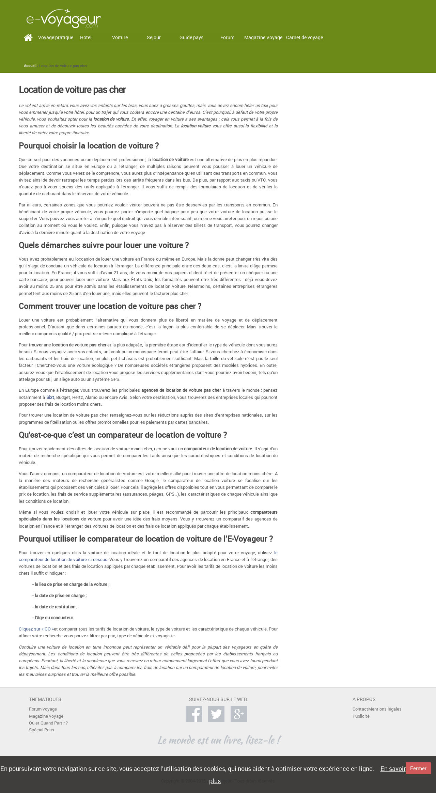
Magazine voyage (46, 716)
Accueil (30, 65)
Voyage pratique (55, 37)
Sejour (154, 37)
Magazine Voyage (263, 37)
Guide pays (191, 37)
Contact (360, 709)
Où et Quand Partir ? (48, 723)
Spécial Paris (41, 730)
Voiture (120, 37)
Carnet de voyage (304, 37)
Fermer (418, 768)
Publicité (361, 716)
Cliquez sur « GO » (36, 629)
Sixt (50, 397)
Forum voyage (43, 709)
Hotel (86, 37)
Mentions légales (385, 709)
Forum (227, 37)
